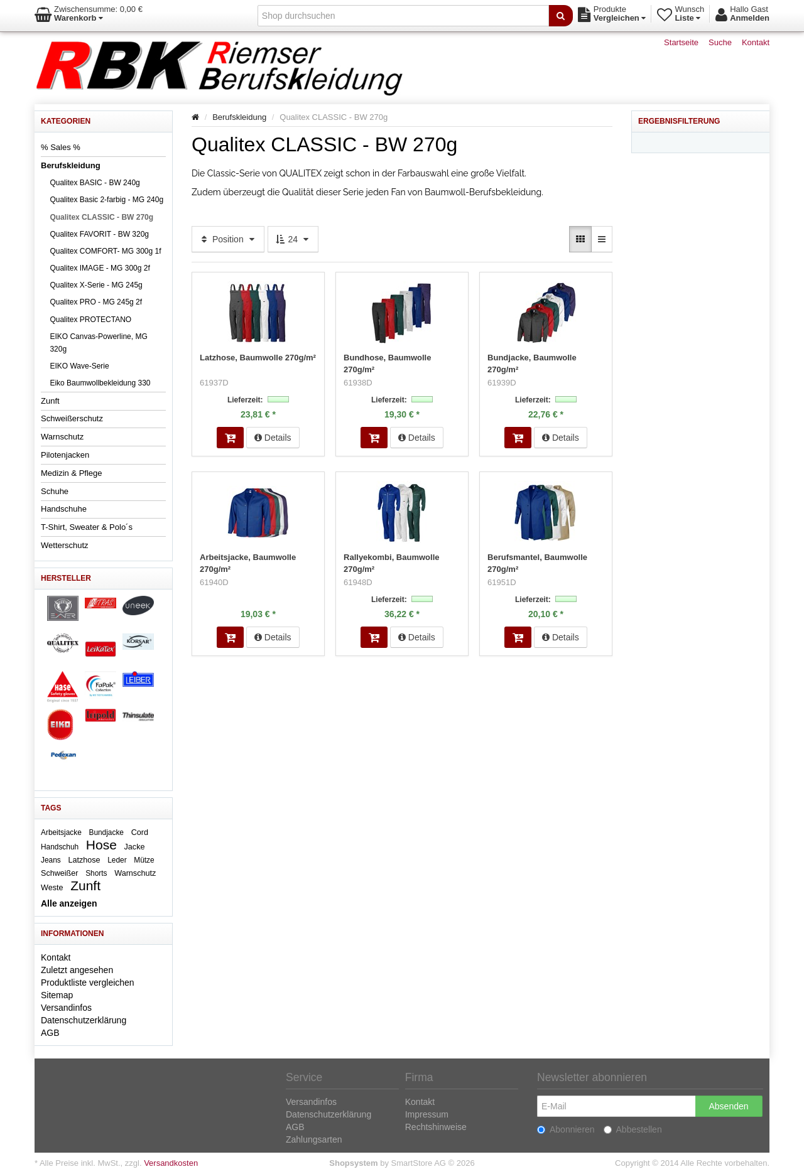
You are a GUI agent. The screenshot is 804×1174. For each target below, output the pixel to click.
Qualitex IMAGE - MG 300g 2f (99, 268)
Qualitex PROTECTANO (90, 319)
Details (272, 436)
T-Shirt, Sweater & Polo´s (87, 527)
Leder (116, 860)
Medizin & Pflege (71, 473)
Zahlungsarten (314, 1139)
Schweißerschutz (72, 418)
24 (293, 239)
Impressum (426, 1114)
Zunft (50, 401)
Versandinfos (66, 1008)
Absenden (728, 1106)
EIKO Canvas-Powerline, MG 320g (98, 342)
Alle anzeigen (69, 903)
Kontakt (755, 42)
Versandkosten (171, 1163)
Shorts (96, 873)
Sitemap (57, 995)
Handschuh (60, 847)
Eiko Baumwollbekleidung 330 (100, 383)
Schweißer (60, 873)
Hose (101, 844)
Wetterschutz (65, 545)
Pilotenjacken (65, 455)
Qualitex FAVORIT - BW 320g (99, 234)
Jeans (51, 860)
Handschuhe (64, 509)
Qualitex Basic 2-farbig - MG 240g (106, 199)
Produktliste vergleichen (87, 982)
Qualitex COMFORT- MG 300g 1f (105, 251)
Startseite (681, 42)
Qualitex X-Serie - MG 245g (96, 285)
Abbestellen (633, 1129)
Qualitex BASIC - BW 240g (94, 182)
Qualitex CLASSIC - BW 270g (101, 217)
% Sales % (60, 147)
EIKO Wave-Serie (79, 366)
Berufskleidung (70, 165)
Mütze (144, 860)
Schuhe (54, 491)
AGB (50, 1033)
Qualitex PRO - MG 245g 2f (96, 302)
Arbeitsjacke (61, 832)
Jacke (134, 847)
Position (228, 239)
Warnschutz (62, 436)
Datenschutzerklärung (83, 1020)
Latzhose (84, 860)
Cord (139, 832)
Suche (720, 42)
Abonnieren (566, 1129)
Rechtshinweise (436, 1127)
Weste (52, 887)
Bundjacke (106, 832)
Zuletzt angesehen (77, 970)
